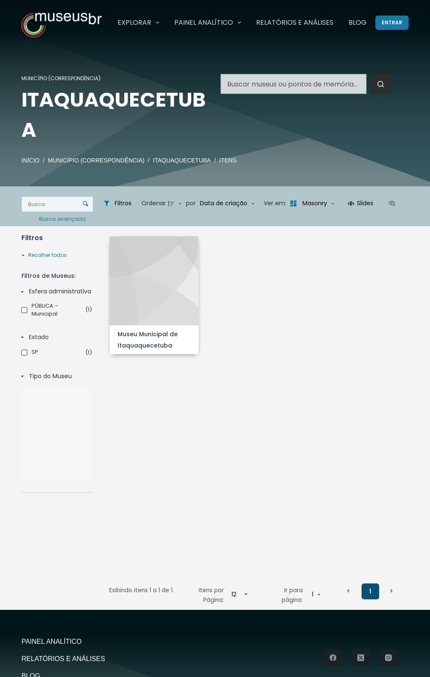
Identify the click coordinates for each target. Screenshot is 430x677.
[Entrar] (392, 23)
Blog (358, 22)
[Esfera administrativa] (55, 292)
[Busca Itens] (57, 204)
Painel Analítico (209, 23)
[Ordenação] (227, 203)
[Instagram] (388, 657)
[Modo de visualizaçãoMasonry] (311, 203)
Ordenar (154, 203)
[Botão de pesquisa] (381, 84)
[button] (348, 591)
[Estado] (55, 337)
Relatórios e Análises (294, 22)
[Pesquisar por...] (293, 84)
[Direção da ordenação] (175, 203)
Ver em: (276, 203)
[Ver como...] (393, 203)
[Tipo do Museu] (55, 376)
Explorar (140, 23)
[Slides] (360, 203)
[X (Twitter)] (360, 657)
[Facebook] (333, 657)
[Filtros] (117, 203)
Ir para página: (292, 595)
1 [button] (370, 591)
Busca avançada (63, 218)
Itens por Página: (211, 595)
